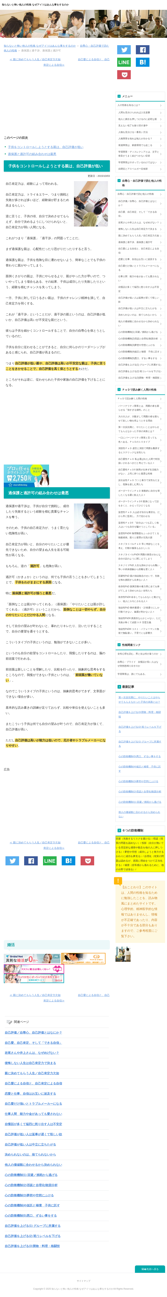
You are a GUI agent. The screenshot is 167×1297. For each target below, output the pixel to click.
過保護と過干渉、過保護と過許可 (135, 242)
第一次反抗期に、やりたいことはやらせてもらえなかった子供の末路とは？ (138, 429)
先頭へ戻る (152, 1269)
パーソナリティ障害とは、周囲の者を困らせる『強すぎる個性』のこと (138, 408)
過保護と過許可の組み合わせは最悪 (32, 154)
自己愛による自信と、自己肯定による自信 (33, 1083)
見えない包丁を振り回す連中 (133, 125)
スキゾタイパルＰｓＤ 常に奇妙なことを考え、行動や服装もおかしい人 (139, 546)
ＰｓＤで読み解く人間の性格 (132, 398)
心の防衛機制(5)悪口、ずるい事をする (31, 1215)
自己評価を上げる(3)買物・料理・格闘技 (32, 1246)
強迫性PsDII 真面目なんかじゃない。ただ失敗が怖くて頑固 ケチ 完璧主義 (139, 620)
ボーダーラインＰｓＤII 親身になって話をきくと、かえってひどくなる (138, 503)
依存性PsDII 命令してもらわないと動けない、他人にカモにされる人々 (139, 599)
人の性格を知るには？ (129, 105)
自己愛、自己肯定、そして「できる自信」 (33, 1042)
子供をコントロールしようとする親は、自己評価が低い (45, 147)
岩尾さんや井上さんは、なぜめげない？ (32, 1052)
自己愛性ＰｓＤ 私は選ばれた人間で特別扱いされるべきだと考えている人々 (139, 461)
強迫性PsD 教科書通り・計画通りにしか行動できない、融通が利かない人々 (138, 609)
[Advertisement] (57, 103)
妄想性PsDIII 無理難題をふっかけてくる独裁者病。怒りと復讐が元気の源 (138, 535)
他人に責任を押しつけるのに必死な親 (137, 119)
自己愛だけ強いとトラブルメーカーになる (33, 1103)
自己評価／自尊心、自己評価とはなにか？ (33, 1032)
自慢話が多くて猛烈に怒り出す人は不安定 (33, 1124)
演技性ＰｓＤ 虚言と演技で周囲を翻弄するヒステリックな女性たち (139, 450)
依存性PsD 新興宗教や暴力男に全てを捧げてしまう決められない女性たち (138, 588)
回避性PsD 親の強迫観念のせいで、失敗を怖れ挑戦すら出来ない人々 (138, 578)
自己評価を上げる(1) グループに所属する (33, 1225)
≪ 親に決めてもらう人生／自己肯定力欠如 (35, 59)
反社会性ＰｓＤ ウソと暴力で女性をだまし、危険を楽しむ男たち (139, 482)
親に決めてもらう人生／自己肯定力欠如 (32, 1073)
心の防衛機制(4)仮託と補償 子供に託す (32, 1205)
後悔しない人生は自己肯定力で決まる (30, 1063)
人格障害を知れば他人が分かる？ (135, 138)
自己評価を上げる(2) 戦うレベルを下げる (33, 1236)
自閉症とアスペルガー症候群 (133, 169)
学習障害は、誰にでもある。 (132, 674)
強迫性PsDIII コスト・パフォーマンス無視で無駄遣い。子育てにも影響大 (138, 631)
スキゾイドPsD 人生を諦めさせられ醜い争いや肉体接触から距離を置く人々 (138, 567)
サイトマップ (83, 1281)
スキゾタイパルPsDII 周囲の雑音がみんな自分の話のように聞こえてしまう (139, 556)
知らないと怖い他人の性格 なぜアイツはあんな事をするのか (35, 4)
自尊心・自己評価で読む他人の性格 (136, 194)
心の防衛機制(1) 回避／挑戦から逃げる (31, 1175)
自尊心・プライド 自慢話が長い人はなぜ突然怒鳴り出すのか (138, 664)
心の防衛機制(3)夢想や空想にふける (29, 1195)
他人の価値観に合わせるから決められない (33, 1164)
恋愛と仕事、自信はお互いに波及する (30, 1093)
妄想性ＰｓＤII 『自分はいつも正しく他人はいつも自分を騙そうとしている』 (138, 524)
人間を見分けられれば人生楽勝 (134, 112)
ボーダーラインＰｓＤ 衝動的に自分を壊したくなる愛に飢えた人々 (139, 492)
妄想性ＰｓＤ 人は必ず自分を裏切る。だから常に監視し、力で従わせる (139, 514)
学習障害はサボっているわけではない (137, 162)
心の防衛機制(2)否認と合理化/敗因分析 (31, 1185)
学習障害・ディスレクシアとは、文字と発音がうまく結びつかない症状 (138, 153)
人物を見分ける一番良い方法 (133, 132)
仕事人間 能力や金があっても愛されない (33, 1113)
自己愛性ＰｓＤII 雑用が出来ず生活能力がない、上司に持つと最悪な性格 (138, 471)
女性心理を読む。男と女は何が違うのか (138, 653)
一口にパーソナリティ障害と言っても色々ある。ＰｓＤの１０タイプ (137, 439)
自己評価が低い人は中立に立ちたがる (30, 1144)
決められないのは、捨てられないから (30, 1154)
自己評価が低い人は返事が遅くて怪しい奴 (33, 1134)
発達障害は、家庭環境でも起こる (135, 145)
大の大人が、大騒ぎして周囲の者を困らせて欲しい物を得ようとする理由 (138, 418)
